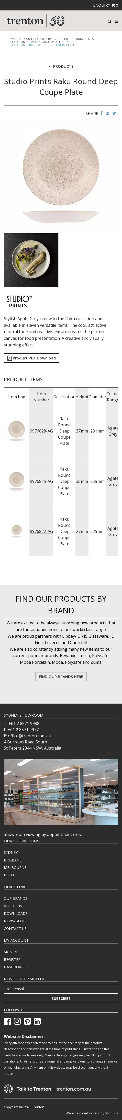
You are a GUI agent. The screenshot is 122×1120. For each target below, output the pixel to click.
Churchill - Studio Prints (74, 38)
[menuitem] (61, 852)
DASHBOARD (15, 966)
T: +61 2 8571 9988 (21, 723)
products (26, 38)
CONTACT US (15, 928)
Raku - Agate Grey (55, 41)
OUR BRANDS (15, 898)
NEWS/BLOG (14, 920)
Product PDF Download (31, 357)
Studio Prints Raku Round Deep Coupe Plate (41, 44)
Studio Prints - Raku (22, 41)
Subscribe (61, 998)
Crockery (44, 38)
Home (11, 38)
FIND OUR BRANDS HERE (61, 676)
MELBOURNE (15, 867)
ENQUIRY (105, 5)
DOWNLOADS (16, 913)
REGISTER (12, 959)
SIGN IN (10, 951)
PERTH (9, 874)
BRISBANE (12, 860)
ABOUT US (13, 905)
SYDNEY (11, 852)
